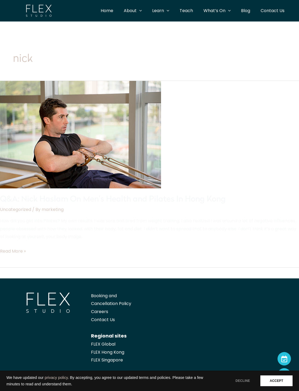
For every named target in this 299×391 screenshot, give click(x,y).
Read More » (13, 251)
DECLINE (242, 381)
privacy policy (56, 377)
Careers (99, 312)
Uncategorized (15, 209)
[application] (149, 10)
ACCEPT (276, 381)
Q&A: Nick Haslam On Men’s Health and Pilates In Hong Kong (113, 199)
